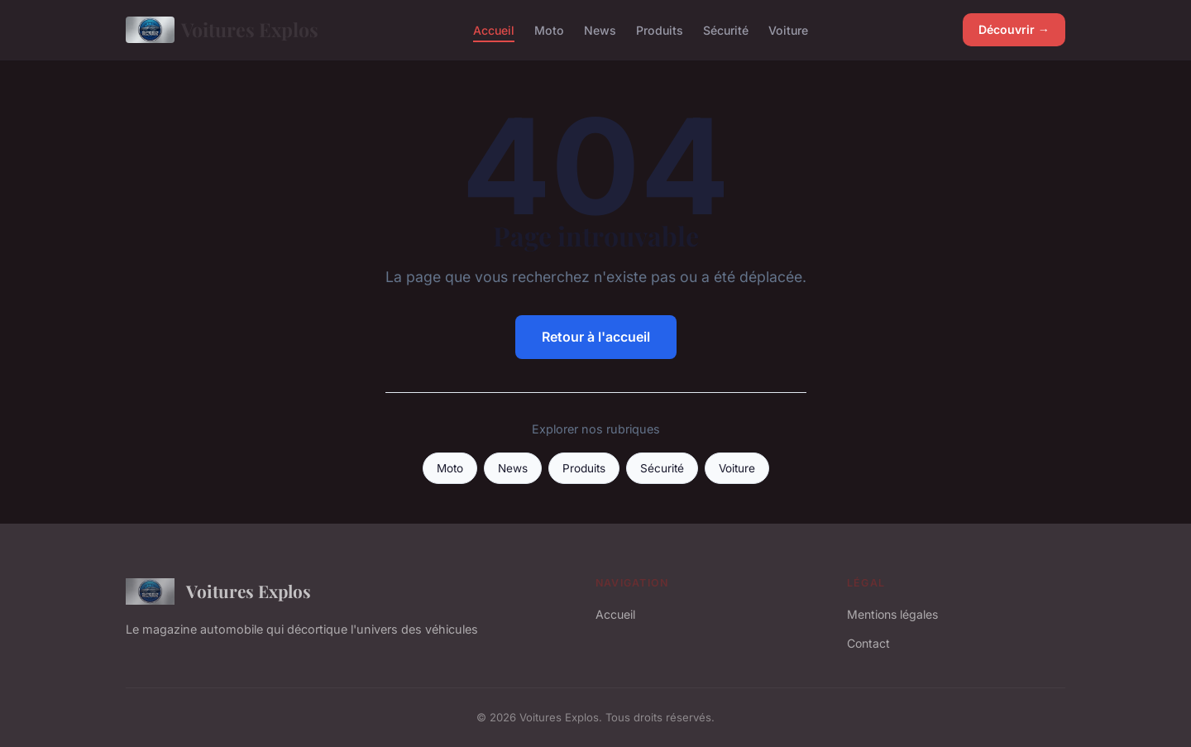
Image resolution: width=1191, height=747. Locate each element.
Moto (549, 29)
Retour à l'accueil (596, 336)
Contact (868, 643)
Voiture (788, 29)
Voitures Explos (222, 30)
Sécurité (726, 29)
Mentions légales (892, 614)
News (600, 29)
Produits (659, 29)
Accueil (493, 29)
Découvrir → (1014, 29)
